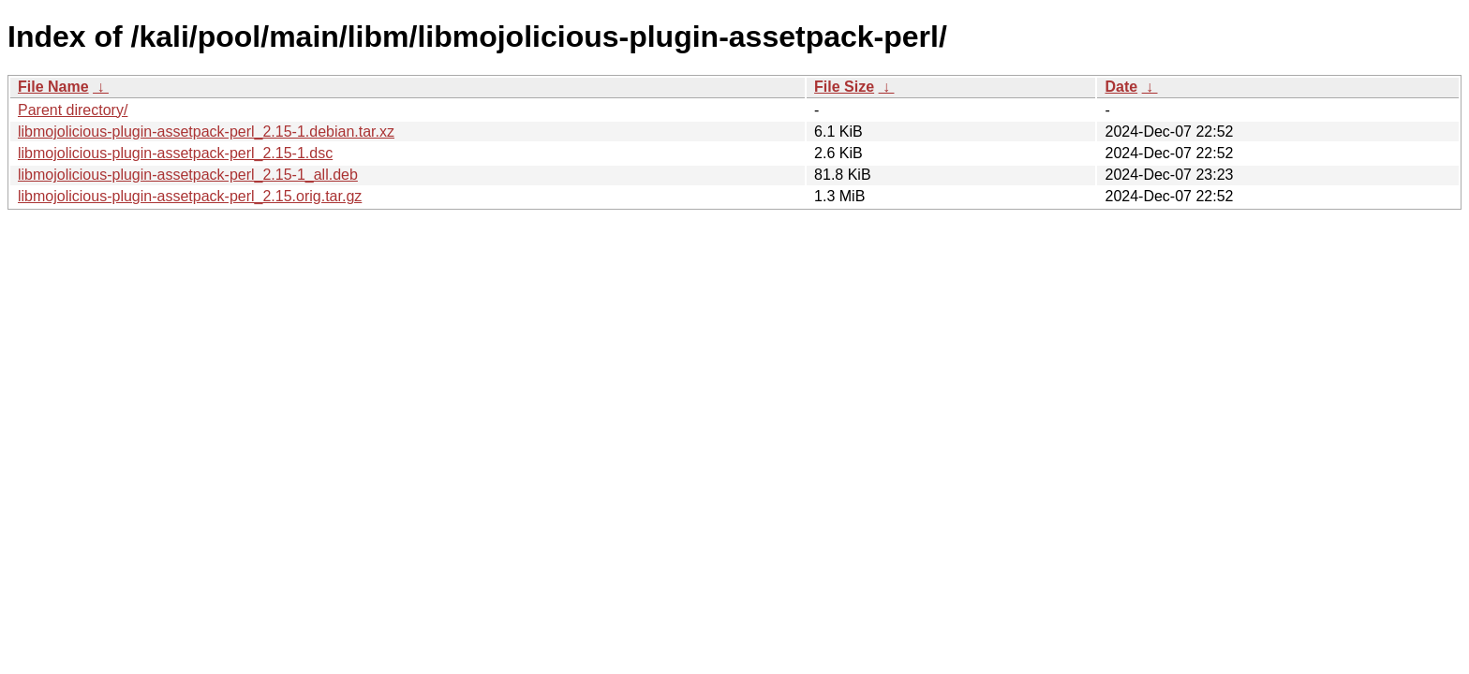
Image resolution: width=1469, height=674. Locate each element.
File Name (53, 87)
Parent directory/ (72, 110)
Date (1121, 87)
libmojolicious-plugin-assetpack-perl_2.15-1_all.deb (188, 175)
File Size (844, 87)
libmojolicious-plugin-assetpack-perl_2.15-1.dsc (175, 153)
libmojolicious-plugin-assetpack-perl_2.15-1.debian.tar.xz (206, 131)
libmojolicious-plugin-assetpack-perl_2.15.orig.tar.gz (190, 196)
